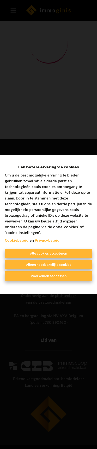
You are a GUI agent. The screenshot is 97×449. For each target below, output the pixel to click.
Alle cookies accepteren (48, 253)
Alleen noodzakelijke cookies (48, 264)
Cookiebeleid (17, 240)
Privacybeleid (47, 240)
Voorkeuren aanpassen (49, 275)
